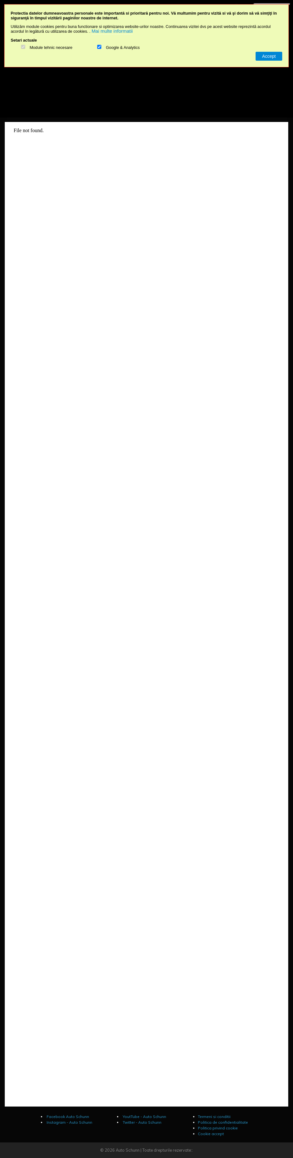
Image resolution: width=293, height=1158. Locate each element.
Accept (269, 56)
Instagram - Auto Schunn (69, 1122)
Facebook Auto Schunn (67, 1116)
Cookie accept (211, 1133)
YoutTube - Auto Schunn (144, 1116)
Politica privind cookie (218, 1128)
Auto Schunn (128, 1150)
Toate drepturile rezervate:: (167, 1150)
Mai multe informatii (112, 31)
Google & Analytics (123, 47)
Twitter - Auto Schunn (141, 1122)
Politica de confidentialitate (223, 1122)
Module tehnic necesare (50, 47)
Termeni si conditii (214, 1116)
